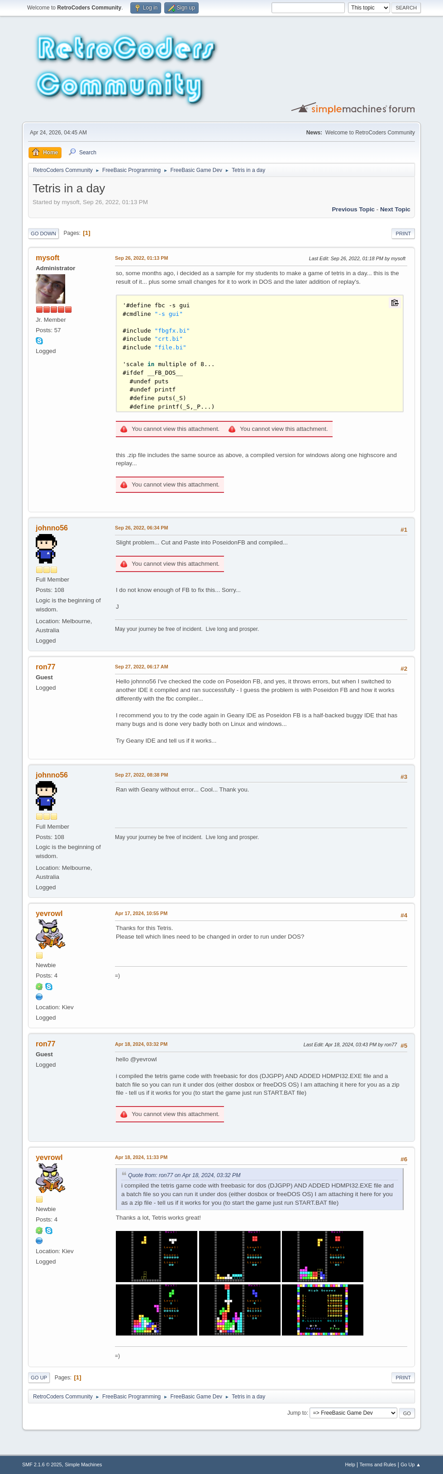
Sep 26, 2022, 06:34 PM (141, 527)
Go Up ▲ (410, 1464)
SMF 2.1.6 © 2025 (42, 1464)
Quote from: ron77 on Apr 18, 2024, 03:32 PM (184, 1175)
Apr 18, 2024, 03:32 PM (141, 1044)
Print (403, 233)
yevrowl (49, 913)
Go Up (39, 1377)
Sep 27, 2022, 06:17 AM (141, 666)
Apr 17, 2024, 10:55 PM (141, 913)
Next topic (395, 209)
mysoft (47, 258)
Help (350, 1464)
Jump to (297, 1413)
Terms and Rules (378, 1464)
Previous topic (353, 209)
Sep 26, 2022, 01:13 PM (141, 258)
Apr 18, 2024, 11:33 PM (141, 1157)
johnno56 (52, 528)
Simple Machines (83, 1464)
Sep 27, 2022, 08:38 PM (141, 775)
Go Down (43, 233)
